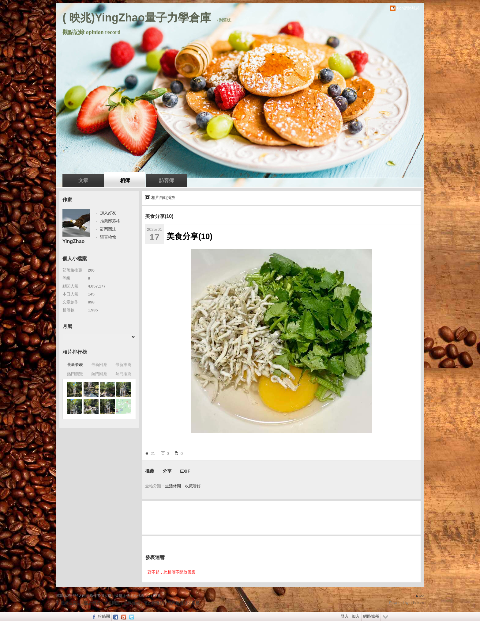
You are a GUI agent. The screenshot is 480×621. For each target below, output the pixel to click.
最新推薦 (123, 364)
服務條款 (132, 603)
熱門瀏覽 (75, 373)
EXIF (185, 471)
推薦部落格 (110, 221)
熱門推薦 (123, 373)
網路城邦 (371, 616)
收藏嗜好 (193, 486)
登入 (345, 616)
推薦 (149, 471)
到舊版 (225, 20)
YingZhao (73, 241)
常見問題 (112, 603)
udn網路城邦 (408, 8)
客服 (196, 603)
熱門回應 (99, 373)
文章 (83, 180)
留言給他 (108, 236)
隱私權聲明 (178, 603)
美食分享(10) (159, 216)
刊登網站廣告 (68, 603)
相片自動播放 (163, 197)
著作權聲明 (154, 603)
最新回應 (99, 364)
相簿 (125, 180)
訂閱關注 (108, 229)
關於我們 (92, 603)
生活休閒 (173, 486)
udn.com (417, 603)
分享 (167, 471)
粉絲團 (104, 616)
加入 (356, 616)
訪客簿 (166, 180)
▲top (419, 595)
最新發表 (75, 364)
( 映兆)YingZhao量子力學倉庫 (136, 17)
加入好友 (108, 213)
